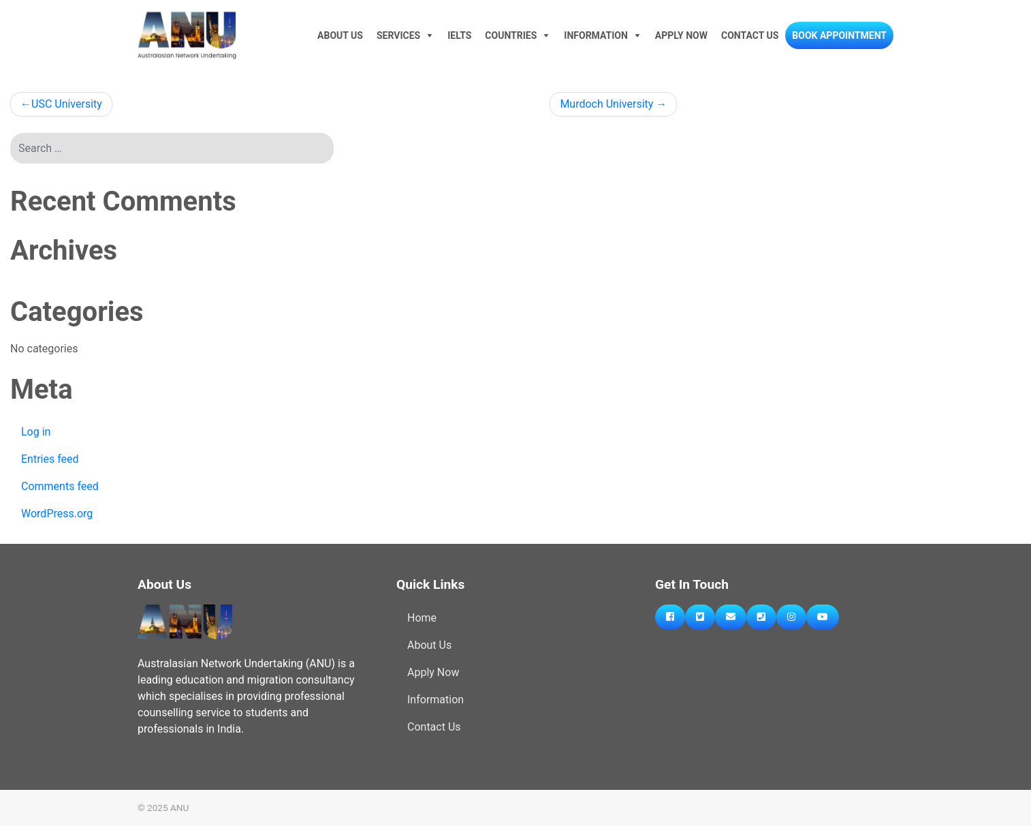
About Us (340, 35)
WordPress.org (57, 513)
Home (422, 617)
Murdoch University (606, 103)
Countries (511, 35)
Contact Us (749, 35)
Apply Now (681, 35)
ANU (179, 807)
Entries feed (50, 459)
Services (398, 35)
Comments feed (60, 486)
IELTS (459, 35)
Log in (35, 431)
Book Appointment (839, 35)
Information (596, 35)
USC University (66, 103)
